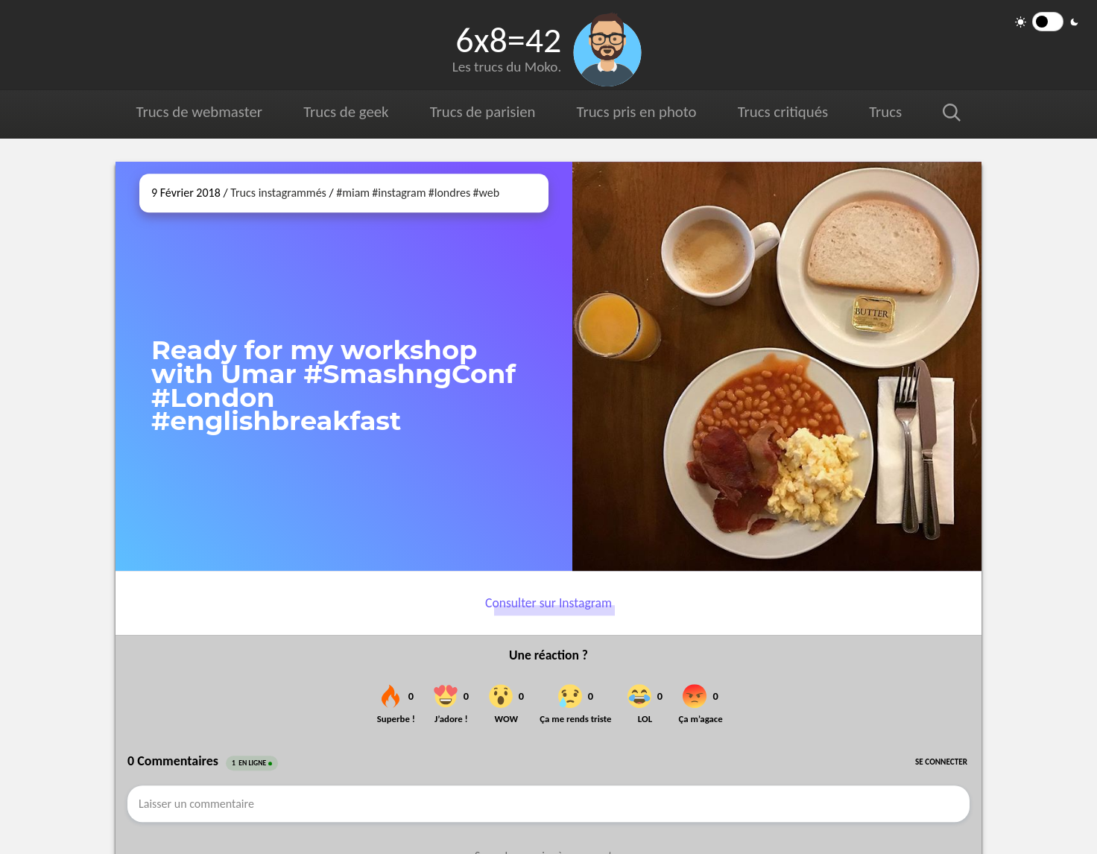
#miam (353, 193)
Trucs (885, 111)
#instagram (399, 193)
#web (485, 193)
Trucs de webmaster (199, 111)
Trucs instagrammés (278, 193)
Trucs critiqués (783, 111)
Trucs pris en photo (637, 111)
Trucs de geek (345, 111)
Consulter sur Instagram (548, 603)
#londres (449, 193)
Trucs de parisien (482, 111)
